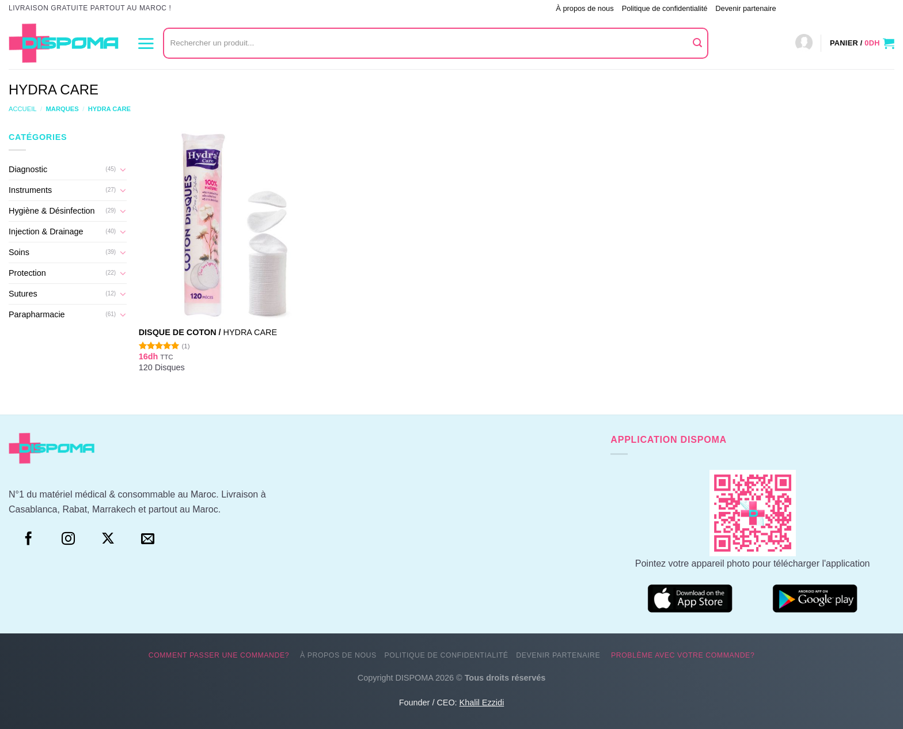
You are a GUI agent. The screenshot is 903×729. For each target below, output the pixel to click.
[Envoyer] (698, 43)
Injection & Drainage (46, 231)
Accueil (23, 108)
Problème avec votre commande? (839, 8)
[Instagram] (68, 538)
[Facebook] (28, 538)
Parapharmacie (37, 314)
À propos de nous (584, 8)
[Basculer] (123, 169)
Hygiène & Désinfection (52, 210)
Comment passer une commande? (491, 8)
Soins (19, 252)
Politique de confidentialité (665, 8)
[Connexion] (804, 43)
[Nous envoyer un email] (147, 538)
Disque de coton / (208, 332)
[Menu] (145, 43)
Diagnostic (28, 169)
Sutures (23, 293)
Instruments (30, 190)
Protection (27, 273)
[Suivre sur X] (108, 538)
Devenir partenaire (745, 8)
